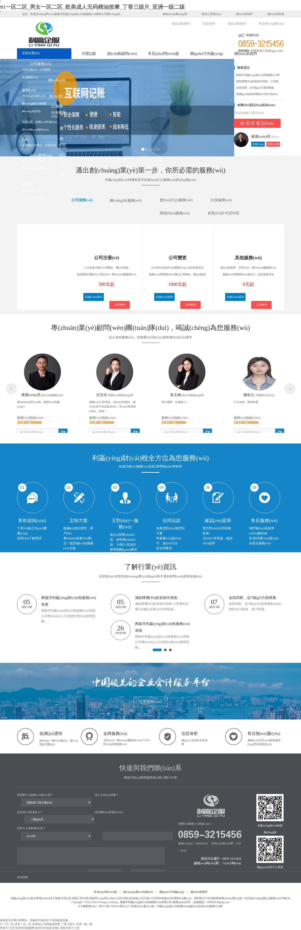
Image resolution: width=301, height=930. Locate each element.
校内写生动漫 (43, 928)
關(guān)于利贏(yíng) (206, 54)
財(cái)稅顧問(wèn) (122, 54)
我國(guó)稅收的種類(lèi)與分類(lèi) (257, 94)
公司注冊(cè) (29, 69)
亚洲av (56, 928)
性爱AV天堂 (7, 928)
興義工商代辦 (80, 898)
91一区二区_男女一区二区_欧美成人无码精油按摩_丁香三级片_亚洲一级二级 (92, 7)
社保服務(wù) (221, 204)
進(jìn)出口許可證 (32, 198)
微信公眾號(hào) (208, 14)
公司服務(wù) (40, 64)
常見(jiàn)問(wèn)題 (163, 54)
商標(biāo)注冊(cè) (32, 160)
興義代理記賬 (63, 898)
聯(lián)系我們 (242, 14)
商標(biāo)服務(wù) (175, 217)
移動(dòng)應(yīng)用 (172, 14)
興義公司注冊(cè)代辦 (145, 898)
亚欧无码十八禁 (69, 928)
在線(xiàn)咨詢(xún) (258, 145)
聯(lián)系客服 (273, 14)
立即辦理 (119, 304)
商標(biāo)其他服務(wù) (36, 168)
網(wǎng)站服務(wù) (126, 205)
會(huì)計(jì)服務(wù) (56, 106)
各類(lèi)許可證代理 (223, 217)
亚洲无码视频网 (24, 928)
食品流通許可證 (31, 190)
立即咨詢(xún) (150, 702)
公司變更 (45, 69)
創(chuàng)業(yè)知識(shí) (138, 892)
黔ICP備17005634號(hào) (113, 906)
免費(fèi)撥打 (273, 145)
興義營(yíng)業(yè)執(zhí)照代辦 (108, 898)
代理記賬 (89, 54)
